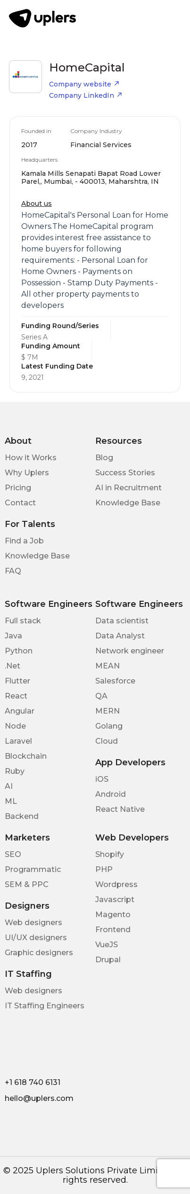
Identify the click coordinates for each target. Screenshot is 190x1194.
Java (13, 635)
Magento (113, 914)
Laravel (18, 741)
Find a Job (24, 540)
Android (110, 794)
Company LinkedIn (86, 95)
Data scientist (122, 620)
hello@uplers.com (39, 1098)
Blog (104, 457)
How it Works (31, 457)
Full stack (23, 620)
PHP (104, 869)
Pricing (18, 487)
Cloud (106, 741)
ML (11, 801)
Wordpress (116, 884)
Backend (22, 816)
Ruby (15, 771)
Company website (84, 84)
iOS (101, 779)
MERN (107, 711)
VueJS (106, 944)
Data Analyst (120, 635)
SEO (13, 854)
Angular (19, 711)
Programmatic (33, 869)
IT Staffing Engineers (44, 1005)
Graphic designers (39, 952)
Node (15, 726)
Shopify (109, 854)
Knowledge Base (127, 502)
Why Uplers (27, 472)
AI (9, 786)
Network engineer (129, 650)
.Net (12, 665)
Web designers (33, 922)
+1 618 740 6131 (32, 1082)
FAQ (13, 570)
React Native (120, 809)
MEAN (107, 665)
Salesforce (115, 680)
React (16, 695)
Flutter (17, 680)
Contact (20, 502)
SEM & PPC (27, 884)
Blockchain (26, 756)
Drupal (108, 959)
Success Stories (125, 472)
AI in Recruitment (128, 487)
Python (19, 650)
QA (101, 695)
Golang (109, 726)
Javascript (114, 899)
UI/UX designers (36, 937)
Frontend (113, 929)
